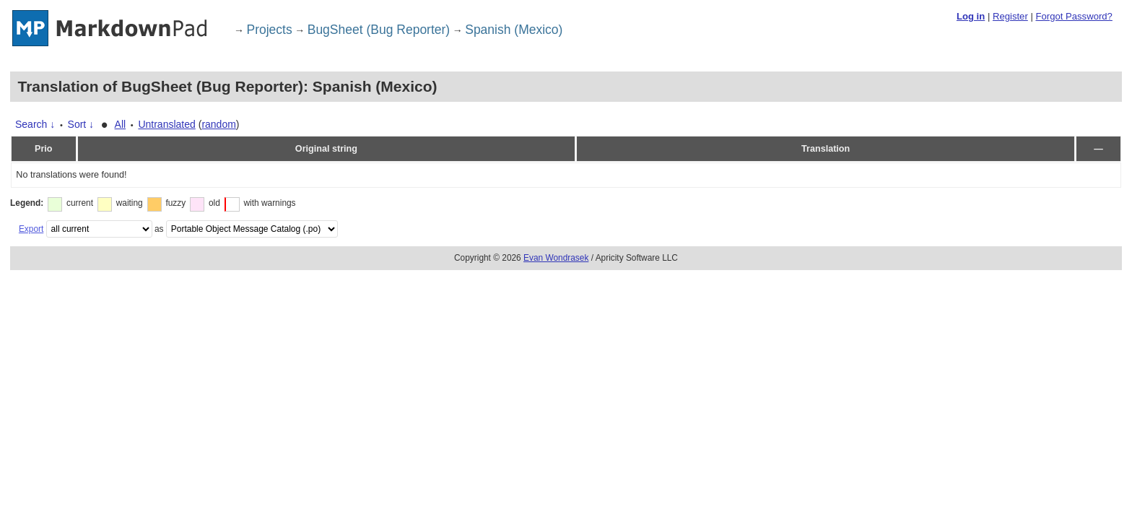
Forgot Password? (1073, 16)
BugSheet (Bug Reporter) (379, 29)
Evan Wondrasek (555, 258)
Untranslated (166, 124)
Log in (971, 16)
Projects (269, 29)
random (218, 124)
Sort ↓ (81, 124)
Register (1010, 16)
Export (31, 229)
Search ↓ (35, 124)
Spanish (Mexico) (513, 29)
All (120, 124)
